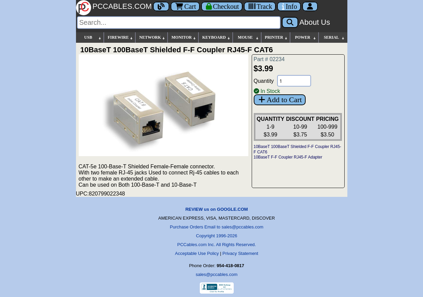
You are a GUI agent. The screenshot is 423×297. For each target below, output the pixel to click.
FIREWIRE (120, 37)
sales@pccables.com (216, 274)
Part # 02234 (269, 59)
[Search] (179, 22)
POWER (305, 37)
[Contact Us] (289, 6)
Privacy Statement (240, 253)
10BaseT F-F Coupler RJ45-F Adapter (288, 157)
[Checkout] (222, 6)
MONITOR (183, 37)
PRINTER (276, 37)
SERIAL (334, 37)
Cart (185, 6)
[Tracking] (260, 6)
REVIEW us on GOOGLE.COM (216, 209)
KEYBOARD (216, 37)
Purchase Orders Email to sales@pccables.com (216, 226)
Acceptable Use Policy (197, 253)
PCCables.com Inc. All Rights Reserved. (216, 244)
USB (93, 37)
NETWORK (152, 37)
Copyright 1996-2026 (216, 235)
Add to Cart (279, 99)
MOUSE (248, 37)
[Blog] (161, 6)
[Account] (310, 6)
